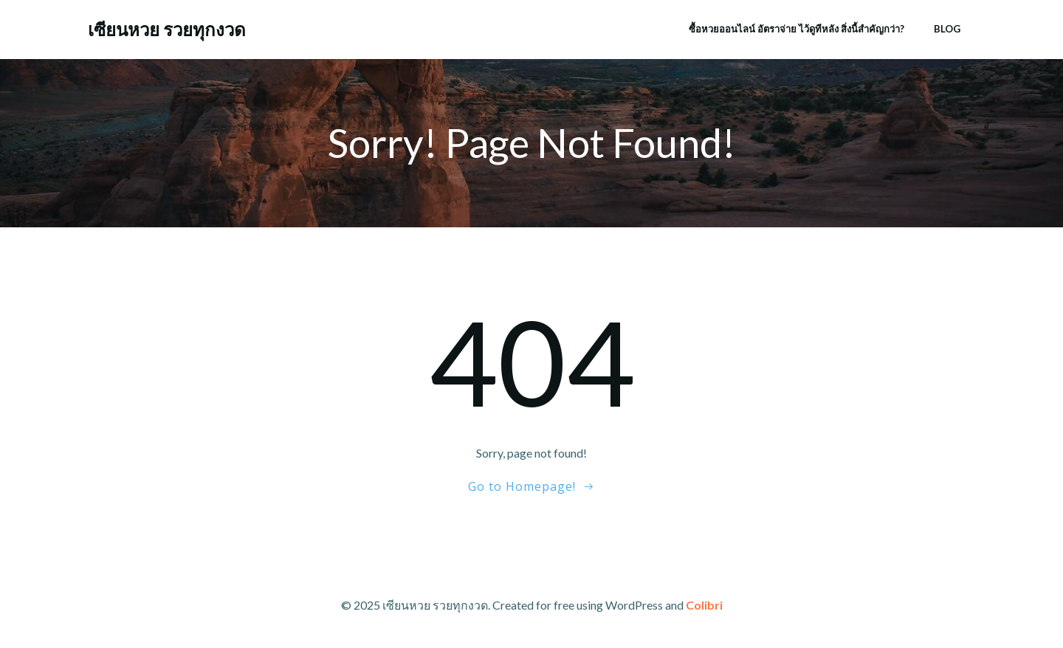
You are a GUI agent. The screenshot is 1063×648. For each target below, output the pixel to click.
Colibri (704, 605)
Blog (947, 29)
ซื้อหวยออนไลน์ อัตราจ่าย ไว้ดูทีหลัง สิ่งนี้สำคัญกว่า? (796, 29)
